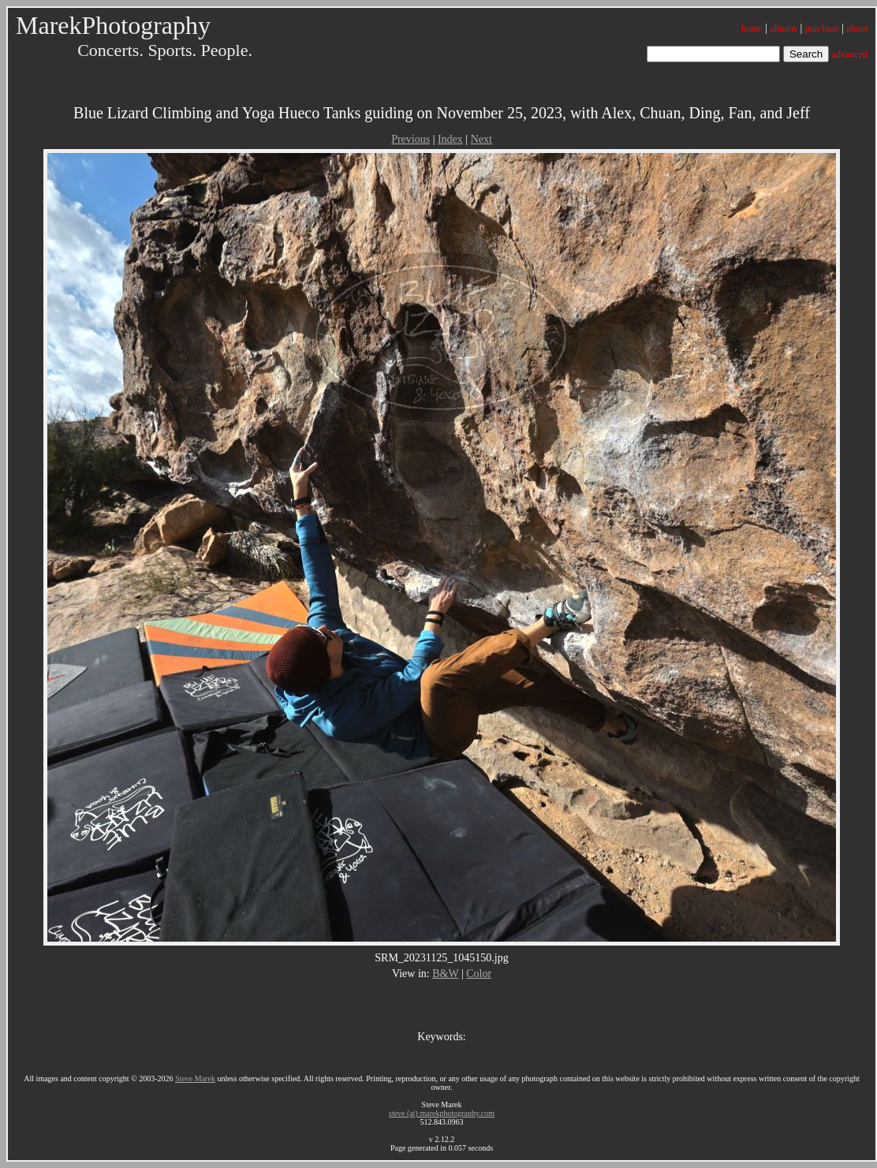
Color (478, 974)
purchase (822, 28)
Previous (410, 139)
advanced (850, 54)
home (752, 28)
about (857, 28)
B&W (445, 974)
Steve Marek (195, 1078)
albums (783, 28)
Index (450, 139)
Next (481, 139)
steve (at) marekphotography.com (441, 1113)
